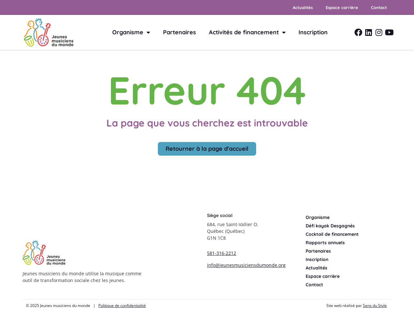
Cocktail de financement (332, 234)
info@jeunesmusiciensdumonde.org (246, 265)
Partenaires (179, 32)
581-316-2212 (221, 253)
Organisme (131, 32)
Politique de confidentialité (122, 305)
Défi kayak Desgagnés (330, 226)
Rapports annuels (325, 243)
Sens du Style (375, 305)
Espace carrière (342, 7)
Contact (379, 7)
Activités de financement (247, 32)
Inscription (313, 32)
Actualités (303, 7)
